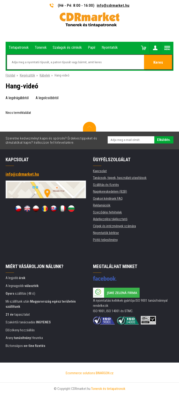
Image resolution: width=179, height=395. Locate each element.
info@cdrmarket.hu (113, 5)
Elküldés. (164, 140)
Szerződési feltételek (107, 212)
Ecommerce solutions (80, 373)
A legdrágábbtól (17, 98)
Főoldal (10, 75)
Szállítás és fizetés (106, 185)
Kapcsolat (100, 171)
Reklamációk (101, 205)
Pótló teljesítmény (105, 240)
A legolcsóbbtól (47, 98)
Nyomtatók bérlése (106, 233)
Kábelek (45, 75)
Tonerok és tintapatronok (108, 389)
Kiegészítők (27, 75)
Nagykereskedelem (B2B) (110, 191)
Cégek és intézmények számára (114, 226)
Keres (158, 62)
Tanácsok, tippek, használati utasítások (120, 178)
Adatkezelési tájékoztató (110, 219)
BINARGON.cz (105, 373)
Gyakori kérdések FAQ (108, 198)
